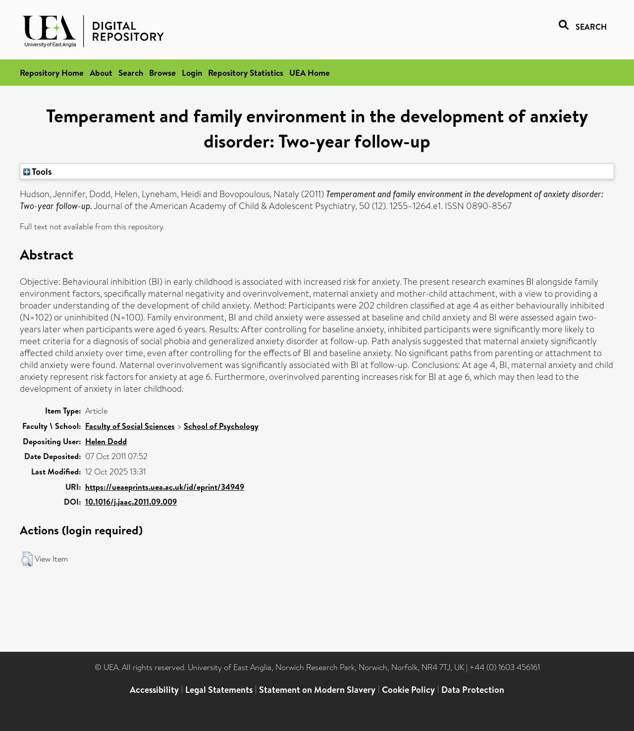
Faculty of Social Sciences (130, 425)
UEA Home (309, 72)
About (101, 72)
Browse (162, 72)
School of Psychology (221, 425)
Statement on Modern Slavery (317, 689)
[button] (27, 559)
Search (130, 72)
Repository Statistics (245, 72)
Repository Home (52, 72)
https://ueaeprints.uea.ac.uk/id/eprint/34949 (164, 486)
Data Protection (472, 689)
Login (192, 72)
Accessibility (154, 689)
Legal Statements (219, 689)
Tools (37, 171)
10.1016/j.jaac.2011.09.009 (131, 501)
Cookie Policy (408, 689)
